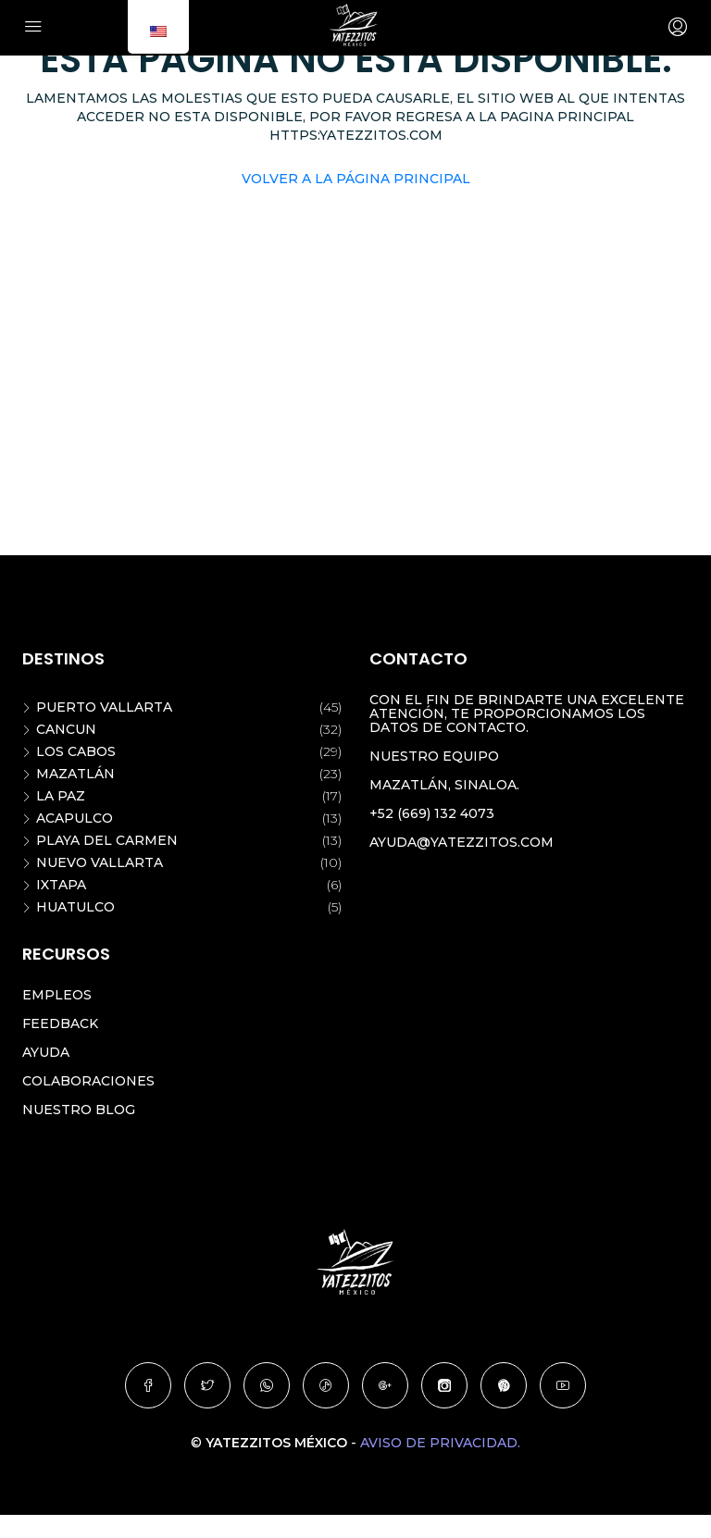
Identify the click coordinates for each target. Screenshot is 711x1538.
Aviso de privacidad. (440, 1442)
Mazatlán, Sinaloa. (444, 784)
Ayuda (45, 1052)
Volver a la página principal (356, 178)
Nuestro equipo (434, 756)
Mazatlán (75, 773)
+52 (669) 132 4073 (431, 813)
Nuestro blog (78, 1109)
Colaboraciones (88, 1081)
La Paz (60, 796)
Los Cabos (76, 751)
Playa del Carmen (107, 840)
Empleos (57, 994)
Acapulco (74, 818)
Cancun (66, 729)
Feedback (60, 1023)
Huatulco (75, 907)
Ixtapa (61, 884)
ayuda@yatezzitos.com (461, 842)
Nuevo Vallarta (99, 862)
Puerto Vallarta (104, 707)
